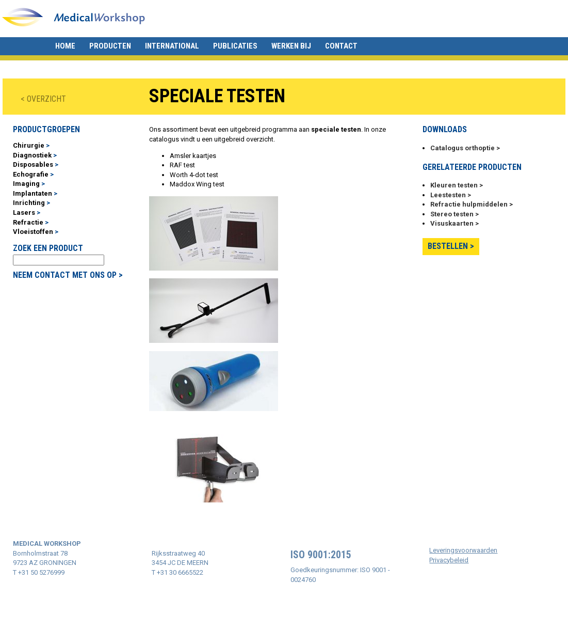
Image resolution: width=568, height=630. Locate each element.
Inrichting (29, 203)
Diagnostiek (32, 155)
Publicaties (235, 46)
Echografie (30, 174)
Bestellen (448, 246)
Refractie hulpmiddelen (469, 204)
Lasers (24, 212)
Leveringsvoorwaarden (463, 550)
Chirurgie (28, 145)
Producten (110, 46)
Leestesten (448, 195)
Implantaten (32, 193)
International (172, 46)
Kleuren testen (454, 185)
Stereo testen (452, 214)
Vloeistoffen (33, 231)
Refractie (28, 222)
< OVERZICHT (43, 99)
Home (65, 46)
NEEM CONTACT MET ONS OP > (68, 275)
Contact (341, 46)
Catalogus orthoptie (462, 148)
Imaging (26, 183)
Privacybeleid (448, 560)
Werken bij (291, 46)
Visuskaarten (452, 223)
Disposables (33, 164)
